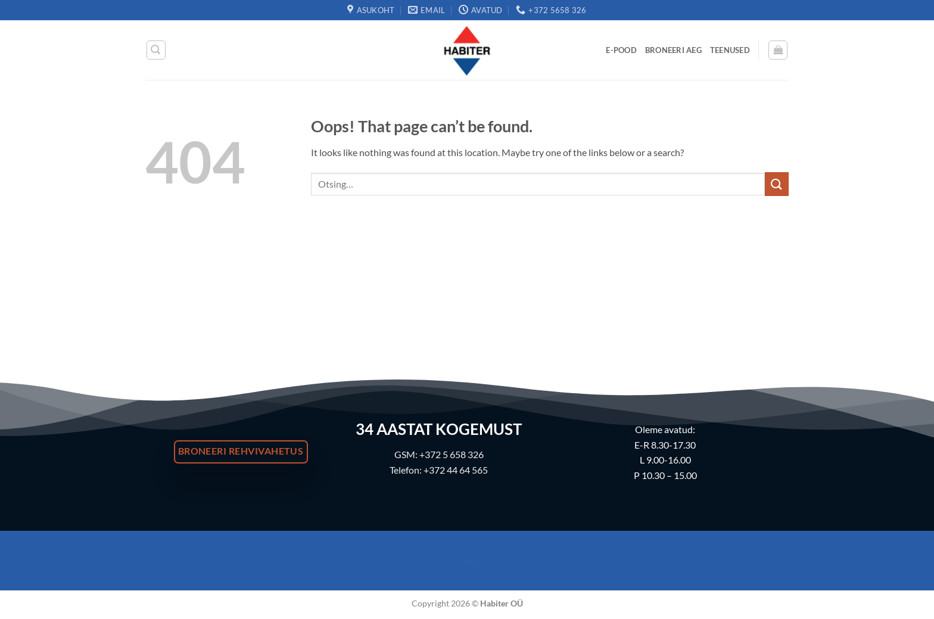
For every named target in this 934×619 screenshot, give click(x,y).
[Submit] (777, 183)
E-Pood (621, 50)
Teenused (730, 50)
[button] (156, 50)
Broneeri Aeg (673, 50)
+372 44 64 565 (456, 469)
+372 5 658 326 (451, 454)
